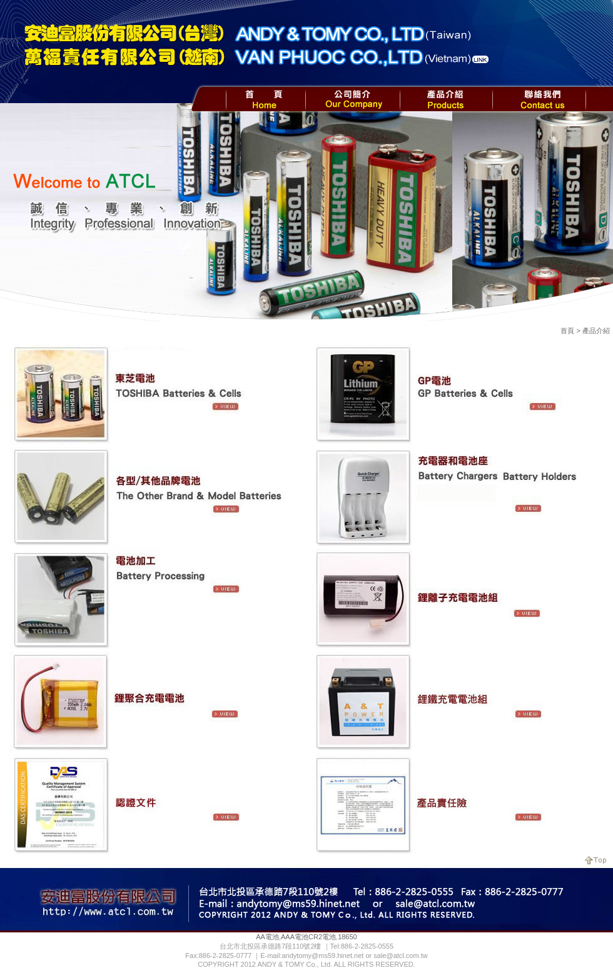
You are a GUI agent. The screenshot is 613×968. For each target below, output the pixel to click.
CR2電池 (322, 937)
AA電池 (267, 937)
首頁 (567, 330)
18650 (347, 937)
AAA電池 (294, 937)
